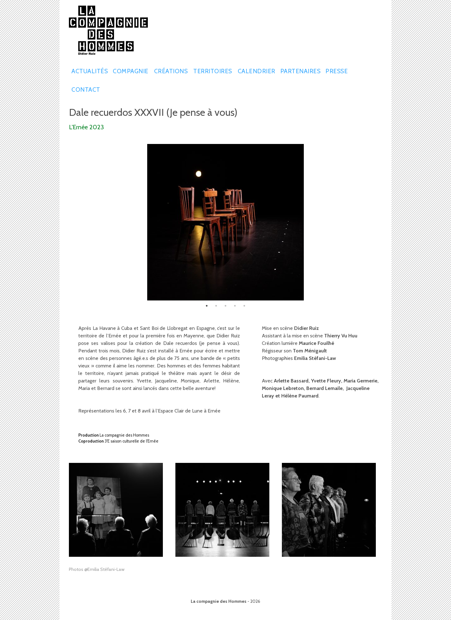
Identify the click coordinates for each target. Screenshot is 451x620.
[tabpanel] (225, 222)
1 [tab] (207, 306)
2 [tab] (216, 306)
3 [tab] (225, 306)
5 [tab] (244, 306)
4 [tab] (235, 306)
